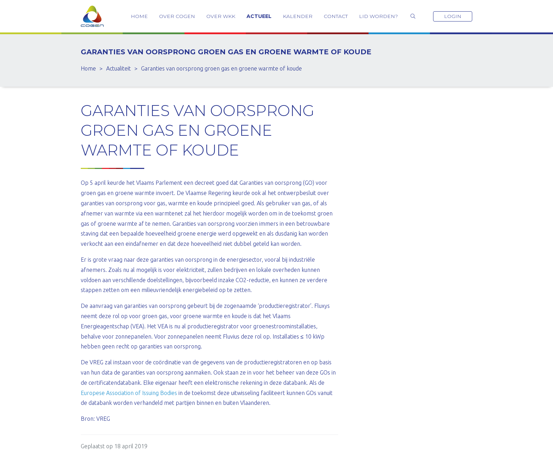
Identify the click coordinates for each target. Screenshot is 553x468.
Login (452, 16)
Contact (336, 16)
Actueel (259, 16)
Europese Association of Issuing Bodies (129, 393)
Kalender (297, 16)
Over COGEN (177, 16)
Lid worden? (378, 16)
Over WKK (220, 16)
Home (139, 16)
